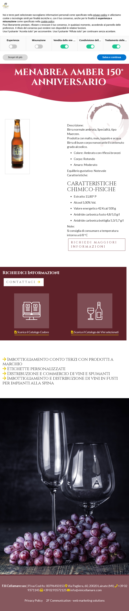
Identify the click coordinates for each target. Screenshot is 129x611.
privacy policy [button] (100, 15)
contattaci (23, 282)
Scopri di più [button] (15, 57)
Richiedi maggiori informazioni (94, 244)
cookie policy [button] (47, 21)
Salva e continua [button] (111, 57)
